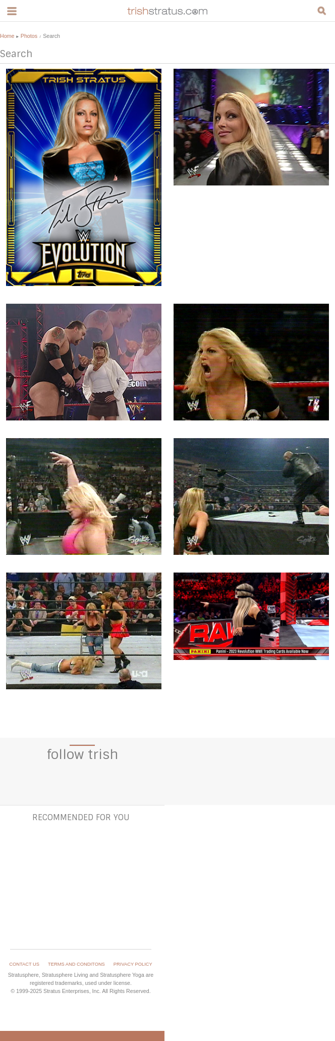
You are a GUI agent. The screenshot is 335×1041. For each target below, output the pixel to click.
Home (7, 36)
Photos (29, 36)
